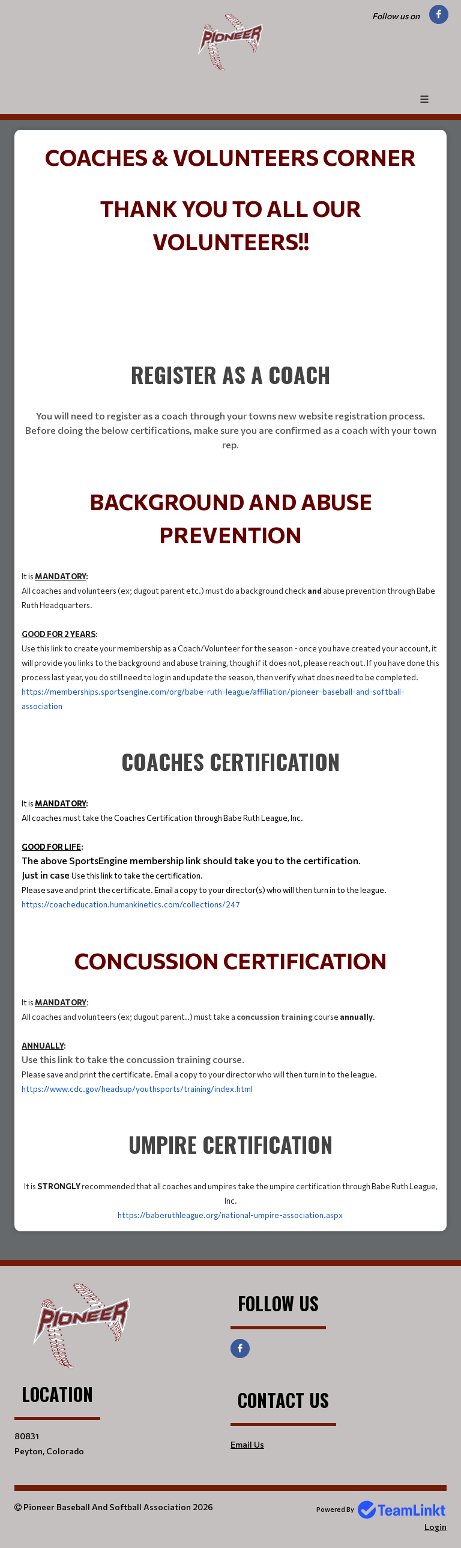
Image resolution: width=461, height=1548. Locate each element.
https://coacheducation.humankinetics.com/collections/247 (131, 904)
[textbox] (230, 156)
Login (435, 1527)
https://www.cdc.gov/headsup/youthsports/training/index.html (137, 1089)
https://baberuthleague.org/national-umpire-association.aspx (230, 1215)
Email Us (247, 1444)
